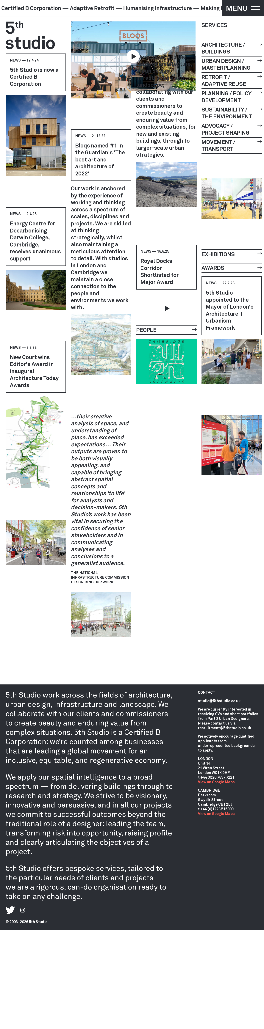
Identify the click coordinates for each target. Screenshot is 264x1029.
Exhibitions (231, 254)
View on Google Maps (216, 782)
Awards (231, 267)
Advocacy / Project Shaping (231, 129)
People (166, 329)
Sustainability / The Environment (231, 113)
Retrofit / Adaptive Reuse (231, 80)
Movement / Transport (231, 145)
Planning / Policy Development (231, 96)
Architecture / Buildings (231, 48)
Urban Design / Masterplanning (231, 64)
